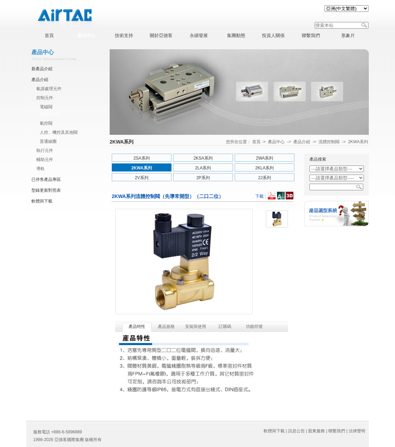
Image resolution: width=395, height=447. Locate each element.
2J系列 (264, 177)
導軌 (40, 168)
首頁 (256, 141)
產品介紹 (39, 79)
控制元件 (44, 97)
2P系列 (203, 177)
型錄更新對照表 (46, 190)
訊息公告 (296, 430)
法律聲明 (357, 430)
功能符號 (254, 326)
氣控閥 (46, 123)
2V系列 (141, 177)
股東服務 (316, 430)
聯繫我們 (336, 430)
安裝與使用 (195, 326)
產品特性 (137, 326)
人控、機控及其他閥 (59, 132)
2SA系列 (141, 158)
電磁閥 (46, 106)
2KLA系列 (264, 168)
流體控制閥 (50, 114)
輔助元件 (44, 159)
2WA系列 (264, 158)
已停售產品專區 (46, 179)
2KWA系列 (358, 141)
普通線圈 (48, 141)
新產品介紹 (41, 68)
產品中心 (276, 141)
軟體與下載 (41, 201)
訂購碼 (225, 326)
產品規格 (166, 326)
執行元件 (44, 150)
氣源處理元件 (48, 88)
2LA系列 (203, 168)
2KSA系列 (203, 158)
